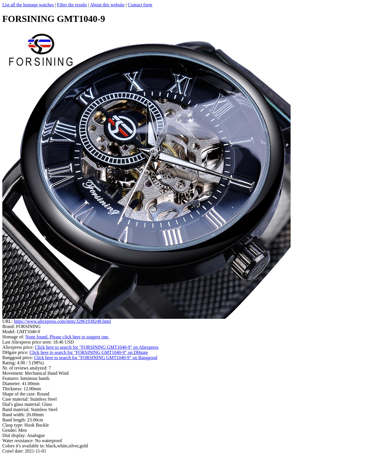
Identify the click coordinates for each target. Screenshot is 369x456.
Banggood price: (18, 357)
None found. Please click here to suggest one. (67, 336)
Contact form (140, 4)
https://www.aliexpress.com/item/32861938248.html (62, 321)
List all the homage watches (28, 4)
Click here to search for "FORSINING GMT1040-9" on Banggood (95, 357)
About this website (107, 4)
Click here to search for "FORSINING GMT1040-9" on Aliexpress (97, 347)
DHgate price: (15, 352)
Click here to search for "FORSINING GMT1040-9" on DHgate (88, 352)
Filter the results (72, 4)
